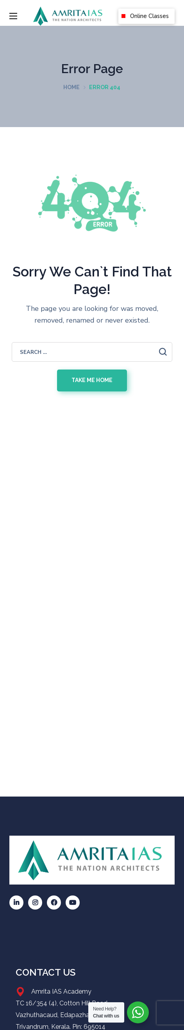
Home (71, 87)
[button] (146, 16)
